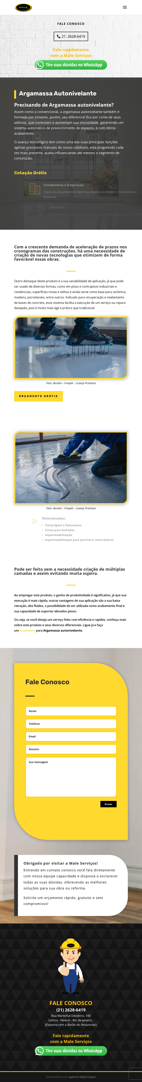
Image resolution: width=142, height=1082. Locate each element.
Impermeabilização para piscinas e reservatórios (86, 540)
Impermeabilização (65, 535)
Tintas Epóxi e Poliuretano (70, 525)
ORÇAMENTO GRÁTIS (38, 396)
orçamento (27, 630)
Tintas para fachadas (66, 530)
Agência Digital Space (82, 1077)
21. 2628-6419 (73, 36)
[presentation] (53, 817)
